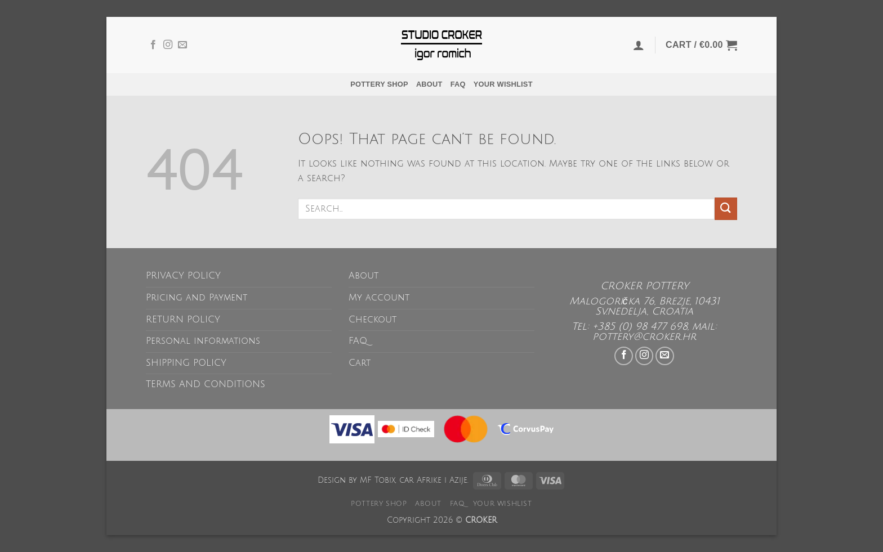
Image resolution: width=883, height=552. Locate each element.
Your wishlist (503, 84)
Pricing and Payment (196, 298)
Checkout (372, 320)
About (429, 84)
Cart (360, 363)
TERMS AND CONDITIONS (205, 384)
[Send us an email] (182, 45)
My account (379, 298)
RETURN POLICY (183, 320)
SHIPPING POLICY (186, 363)
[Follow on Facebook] (153, 45)
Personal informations (203, 341)
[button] (638, 45)
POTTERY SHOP (379, 84)
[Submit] (726, 208)
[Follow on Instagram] (167, 45)
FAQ (458, 84)
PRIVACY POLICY (183, 276)
